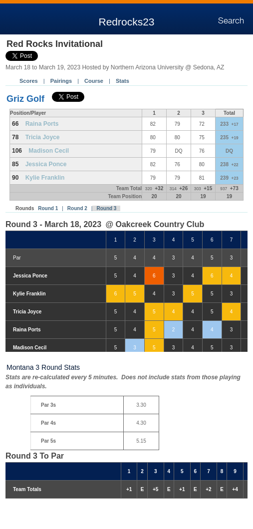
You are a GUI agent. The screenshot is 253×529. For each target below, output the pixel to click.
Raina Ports (42, 123)
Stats (122, 81)
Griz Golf (25, 99)
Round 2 (77, 208)
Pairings (61, 81)
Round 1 (48, 208)
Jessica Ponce (46, 164)
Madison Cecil (48, 150)
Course (93, 81)
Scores (28, 81)
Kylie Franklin (45, 177)
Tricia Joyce (42, 137)
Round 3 (106, 208)
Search (231, 20)
